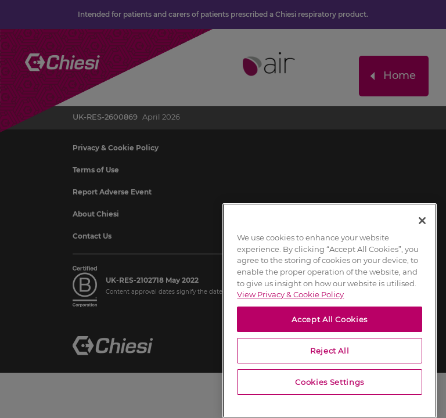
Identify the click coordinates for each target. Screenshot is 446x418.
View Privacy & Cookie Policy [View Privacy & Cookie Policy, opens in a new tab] (290, 294)
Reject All (330, 350)
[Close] (422, 220)
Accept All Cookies (330, 319)
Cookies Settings (329, 382)
